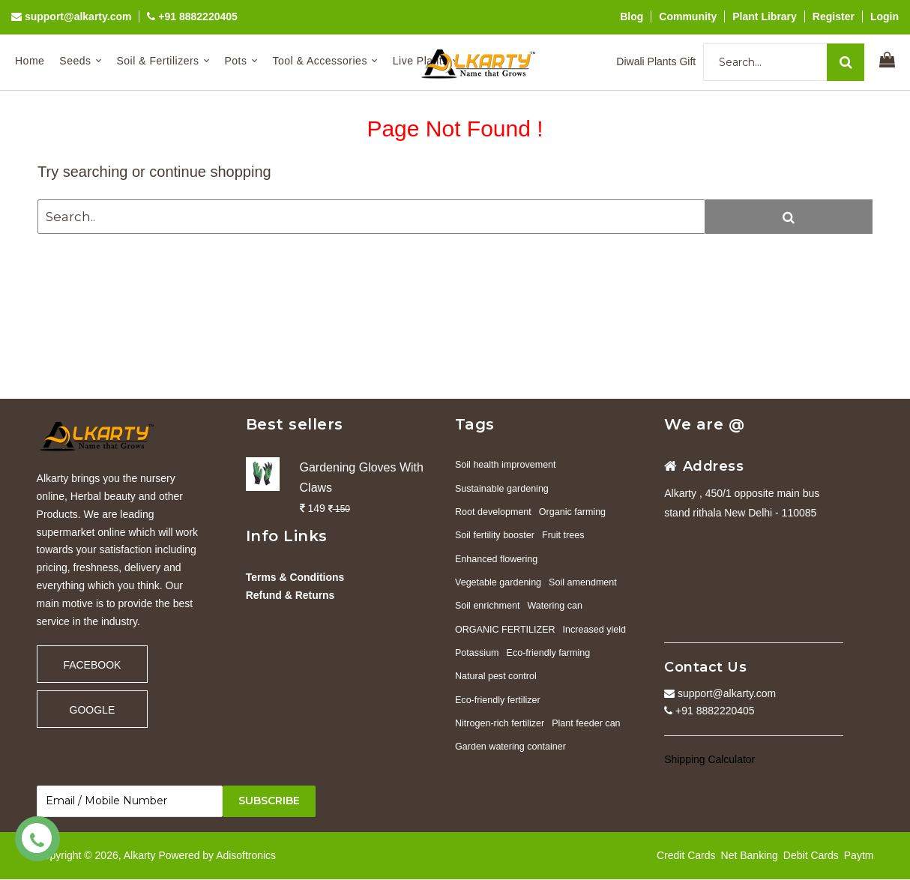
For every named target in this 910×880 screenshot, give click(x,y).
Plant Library (764, 16)
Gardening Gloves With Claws (362, 477)
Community (688, 16)
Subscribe (269, 801)
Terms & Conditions (295, 577)
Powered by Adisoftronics (217, 855)
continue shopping (210, 171)
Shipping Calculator (709, 759)
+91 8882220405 (192, 16)
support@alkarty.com (71, 16)
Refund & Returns (290, 595)
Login (884, 16)
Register (834, 16)
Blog (631, 16)
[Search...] (783, 62)
